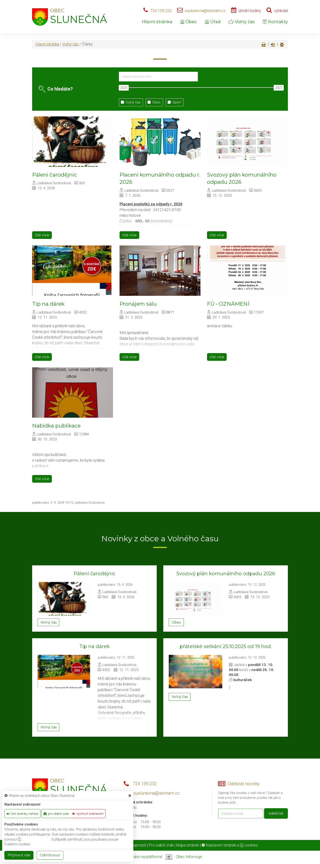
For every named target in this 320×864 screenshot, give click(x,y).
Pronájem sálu (138, 304)
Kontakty (275, 21)
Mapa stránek (187, 845)
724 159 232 (161, 10)
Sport (173, 102)
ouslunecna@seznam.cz (205, 10)
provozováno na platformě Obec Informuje (160, 857)
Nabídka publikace (56, 425)
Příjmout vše (19, 855)
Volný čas (241, 21)
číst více (42, 235)
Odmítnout (50, 855)
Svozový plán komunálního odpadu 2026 (225, 574)
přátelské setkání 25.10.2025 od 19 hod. (226, 646)
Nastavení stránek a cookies (230, 845)
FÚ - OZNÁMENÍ (228, 304)
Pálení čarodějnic (54, 175)
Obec (188, 21)
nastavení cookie (33, 839)
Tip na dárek (48, 304)
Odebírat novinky (243, 783)
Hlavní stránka (157, 21)
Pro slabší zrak (161, 845)
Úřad (213, 21)
